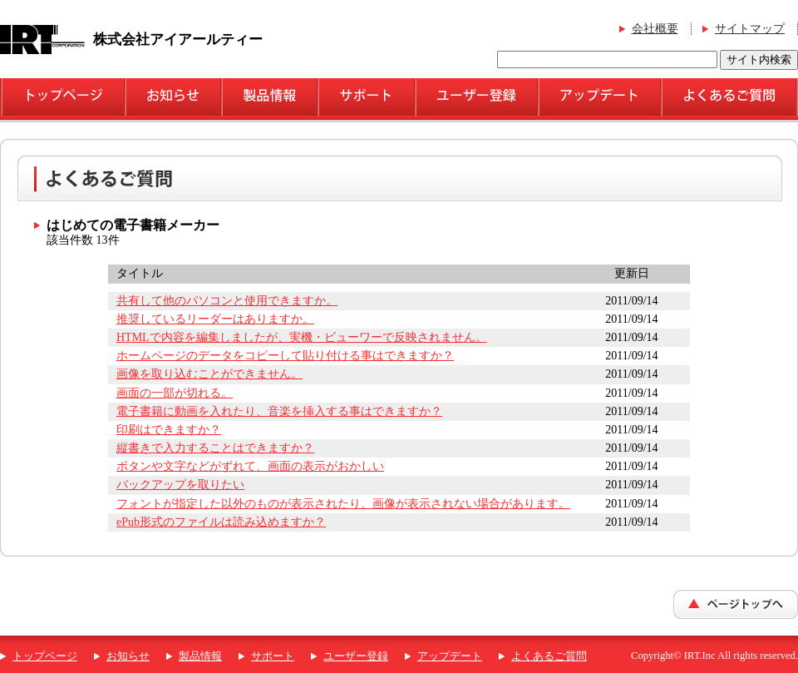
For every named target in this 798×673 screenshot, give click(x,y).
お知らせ (128, 656)
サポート (272, 656)
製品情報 (200, 656)
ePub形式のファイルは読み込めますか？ (221, 522)
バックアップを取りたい (180, 484)
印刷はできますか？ (168, 429)
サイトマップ (750, 28)
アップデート (449, 656)
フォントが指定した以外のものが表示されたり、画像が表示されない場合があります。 (343, 503)
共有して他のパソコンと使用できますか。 (226, 300)
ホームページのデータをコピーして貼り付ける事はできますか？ (285, 355)
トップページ (44, 656)
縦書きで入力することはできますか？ (215, 448)
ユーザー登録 (355, 656)
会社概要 (655, 28)
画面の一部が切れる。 (174, 393)
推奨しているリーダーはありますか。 (215, 319)
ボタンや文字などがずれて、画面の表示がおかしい (250, 466)
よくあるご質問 (549, 656)
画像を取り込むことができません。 (209, 374)
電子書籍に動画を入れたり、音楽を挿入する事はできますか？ (279, 411)
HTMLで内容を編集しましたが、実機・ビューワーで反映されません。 (301, 337)
